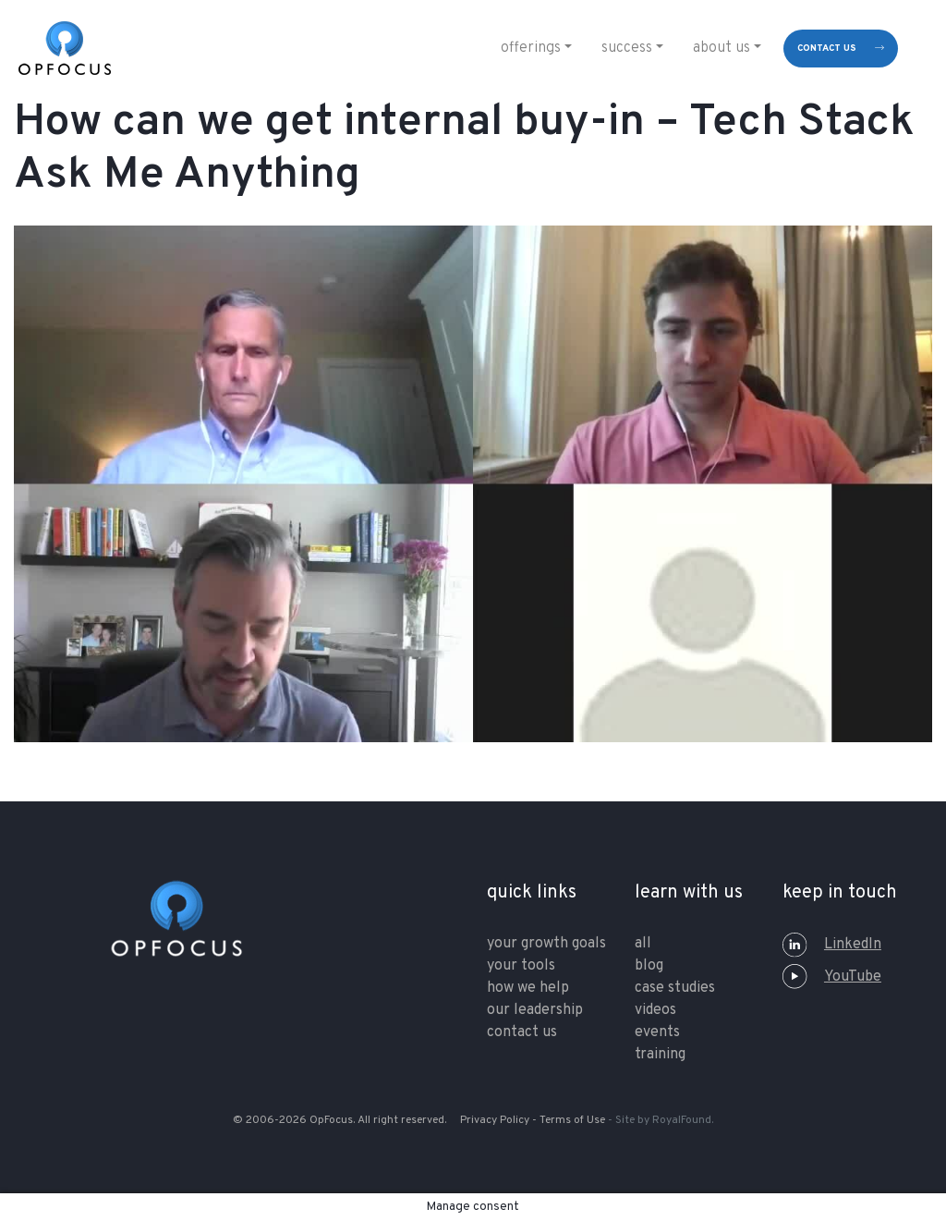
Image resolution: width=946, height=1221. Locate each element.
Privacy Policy (494, 1120)
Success (626, 48)
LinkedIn (831, 944)
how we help (528, 988)
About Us (721, 48)
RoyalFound (681, 1120)
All (643, 943)
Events (657, 1032)
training (660, 1054)
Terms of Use (572, 1120)
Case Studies (675, 988)
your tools (521, 966)
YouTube (831, 977)
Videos (655, 1010)
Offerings (531, 48)
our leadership (535, 1010)
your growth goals (546, 943)
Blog (649, 966)
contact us (826, 49)
